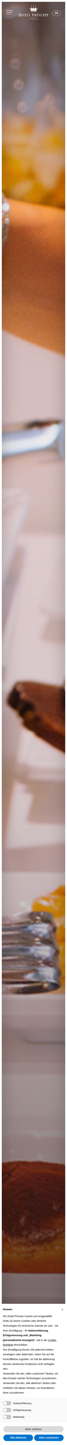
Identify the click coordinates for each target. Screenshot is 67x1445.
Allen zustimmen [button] (49, 1437)
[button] (10, 13)
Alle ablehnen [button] (18, 1437)
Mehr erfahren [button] (33, 1429)
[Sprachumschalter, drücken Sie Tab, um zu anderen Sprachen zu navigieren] (57, 13)
